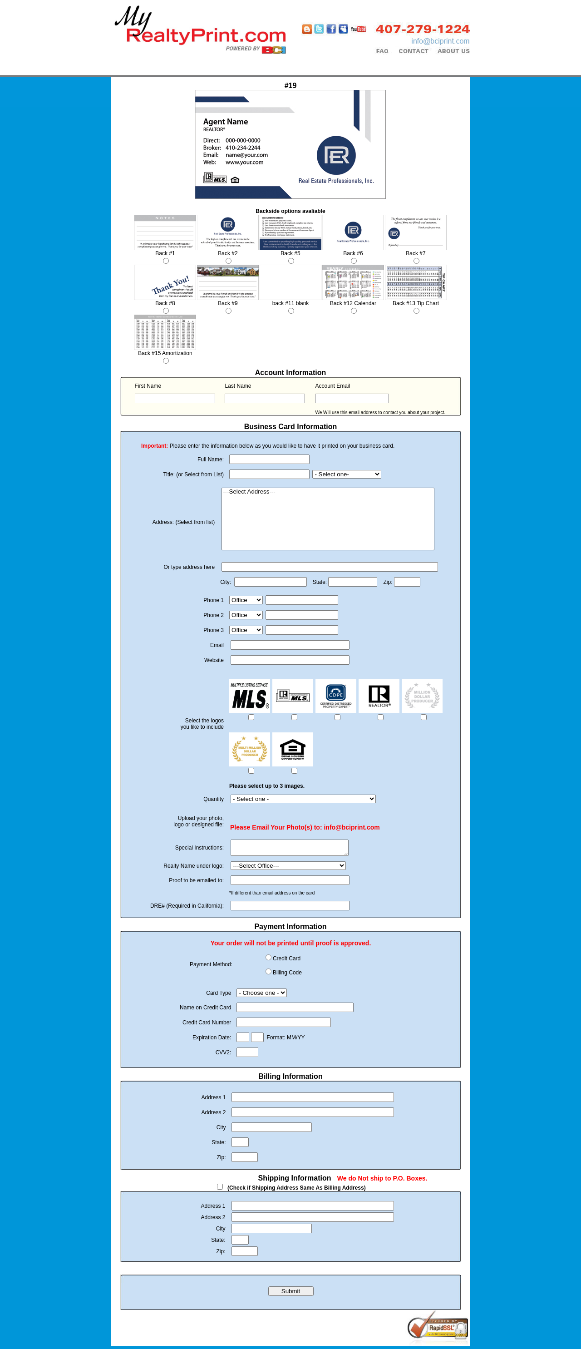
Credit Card (286, 961)
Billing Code (287, 975)
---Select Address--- (328, 492)
